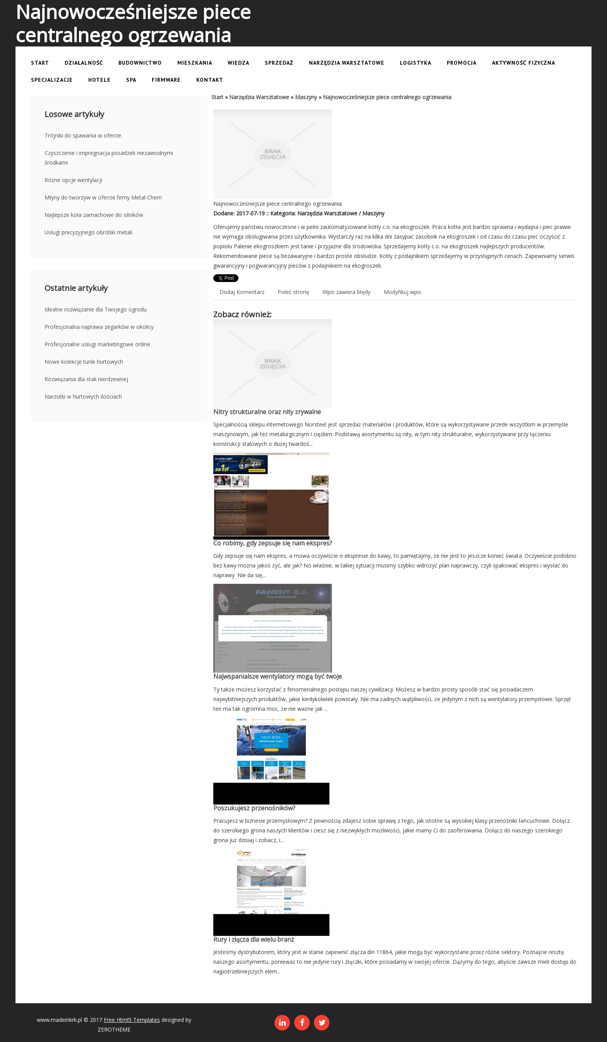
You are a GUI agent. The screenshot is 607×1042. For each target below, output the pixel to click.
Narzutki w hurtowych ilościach (83, 396)
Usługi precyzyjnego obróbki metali (88, 232)
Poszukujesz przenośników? (254, 808)
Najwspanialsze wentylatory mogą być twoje (277, 676)
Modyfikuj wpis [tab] (402, 292)
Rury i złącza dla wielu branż (253, 939)
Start (217, 97)
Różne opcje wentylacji (73, 180)
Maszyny (306, 97)
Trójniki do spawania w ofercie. (83, 135)
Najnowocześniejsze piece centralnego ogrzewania (387, 97)
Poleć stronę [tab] (293, 292)
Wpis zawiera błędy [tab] (346, 292)
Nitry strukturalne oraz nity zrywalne (267, 412)
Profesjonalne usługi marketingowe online (97, 344)
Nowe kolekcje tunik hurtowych (84, 361)
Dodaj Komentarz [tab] (241, 292)
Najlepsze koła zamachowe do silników (94, 214)
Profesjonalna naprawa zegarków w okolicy (99, 326)
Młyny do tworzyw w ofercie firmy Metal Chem (103, 197)
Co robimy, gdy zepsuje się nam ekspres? (272, 543)
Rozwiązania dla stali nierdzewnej (86, 379)
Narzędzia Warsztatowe (259, 97)
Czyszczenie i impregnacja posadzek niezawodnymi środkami (109, 157)
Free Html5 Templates (132, 1019)
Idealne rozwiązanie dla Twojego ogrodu (96, 309)
